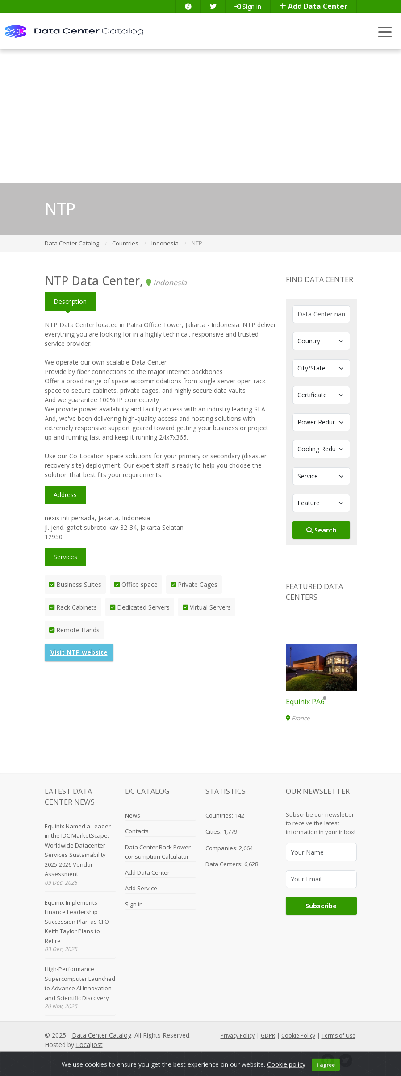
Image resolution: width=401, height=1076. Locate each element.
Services (65, 557)
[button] (317, 698)
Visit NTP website (79, 652)
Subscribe (321, 906)
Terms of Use (338, 1035)
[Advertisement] (200, 116)
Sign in (247, 6)
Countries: (219, 815)
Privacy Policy (238, 1035)
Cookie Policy (298, 1035)
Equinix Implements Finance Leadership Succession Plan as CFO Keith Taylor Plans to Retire (77, 921)
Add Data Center (313, 6)
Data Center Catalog (101, 1035)
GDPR (268, 1035)
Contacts (137, 831)
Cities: (213, 831)
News (132, 815)
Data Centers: (223, 864)
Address (65, 494)
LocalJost (89, 1044)
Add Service (141, 888)
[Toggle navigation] (385, 31)
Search (321, 530)
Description (70, 301)
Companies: (222, 848)
